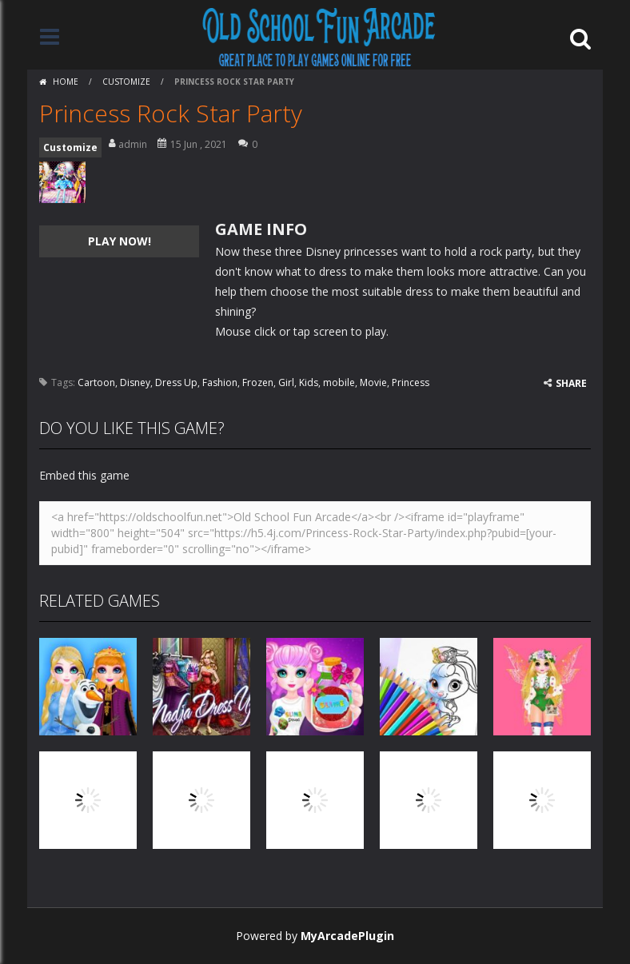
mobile (339, 382)
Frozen (257, 382)
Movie (373, 382)
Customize (126, 81)
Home (65, 81)
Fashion (219, 382)
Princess (410, 382)
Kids (308, 382)
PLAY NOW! (119, 241)
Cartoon (96, 382)
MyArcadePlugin (347, 935)
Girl (286, 382)
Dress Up (176, 382)
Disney (135, 382)
